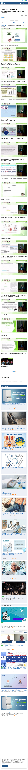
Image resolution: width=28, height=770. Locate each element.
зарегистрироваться (5, 383)
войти (20, 381)
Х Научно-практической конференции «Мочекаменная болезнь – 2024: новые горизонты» (12, 24)
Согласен (5, 765)
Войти (26, 3)
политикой (4, 763)
